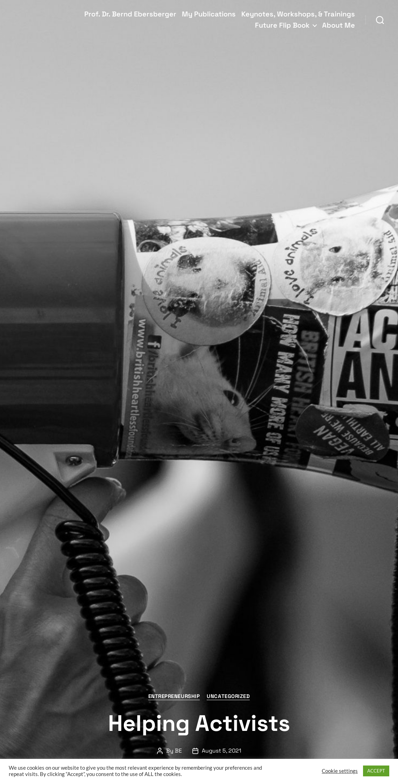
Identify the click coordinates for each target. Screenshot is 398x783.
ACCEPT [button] (376, 771)
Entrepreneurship (174, 696)
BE (178, 750)
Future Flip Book (282, 25)
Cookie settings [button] (340, 771)
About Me (338, 25)
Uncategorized (228, 696)
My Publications (209, 14)
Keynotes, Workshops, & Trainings (298, 14)
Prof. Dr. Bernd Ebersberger (130, 14)
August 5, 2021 (221, 750)
